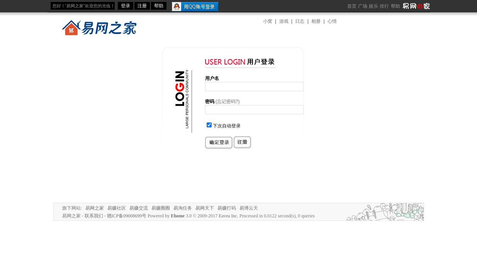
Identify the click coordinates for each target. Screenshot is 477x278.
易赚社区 (116, 208)
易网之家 (94, 208)
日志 (299, 21)
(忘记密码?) (228, 101)
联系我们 (94, 216)
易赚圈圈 (160, 208)
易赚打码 (226, 208)
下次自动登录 (227, 126)
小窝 (267, 21)
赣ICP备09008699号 (127, 216)
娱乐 (373, 6)
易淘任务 (182, 208)
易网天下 (204, 208)
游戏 (284, 21)
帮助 (395, 6)
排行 (384, 6)
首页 (351, 6)
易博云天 (248, 208)
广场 (362, 6)
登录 (125, 5)
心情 (332, 21)
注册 (142, 5)
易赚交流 (138, 208)
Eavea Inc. (228, 216)
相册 (316, 21)
